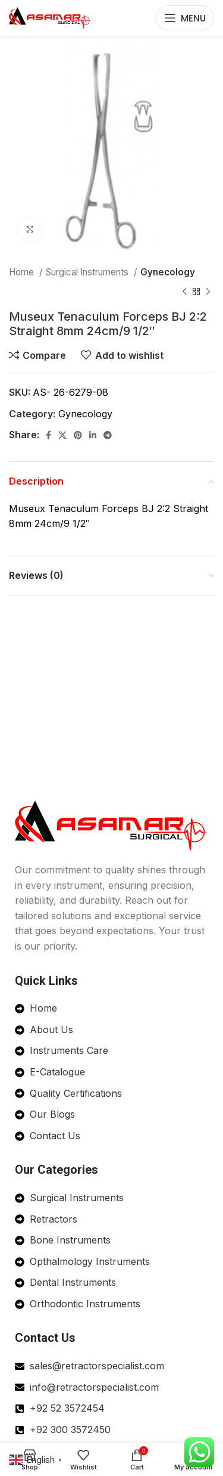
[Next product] (208, 291)
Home (22, 272)
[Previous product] (184, 291)
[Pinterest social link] (78, 435)
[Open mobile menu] (185, 18)
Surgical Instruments (88, 272)
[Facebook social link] (48, 435)
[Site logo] (50, 17)
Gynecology (167, 272)
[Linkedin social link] (93, 435)
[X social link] (62, 435)
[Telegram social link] (107, 435)
